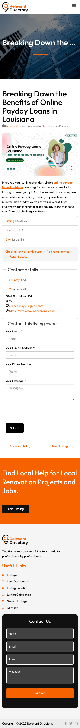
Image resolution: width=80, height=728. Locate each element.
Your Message (16, 381)
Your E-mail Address (20, 348)
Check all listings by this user (23, 251)
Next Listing (60, 446)
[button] (74, 6)
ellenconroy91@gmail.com (26, 306)
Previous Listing (20, 446)
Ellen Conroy (49, 125)
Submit (14, 428)
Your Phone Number (19, 364)
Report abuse (18, 256)
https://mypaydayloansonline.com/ (32, 311)
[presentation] (38, 411)
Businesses (11, 125)
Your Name (14, 331)
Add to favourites (58, 251)
